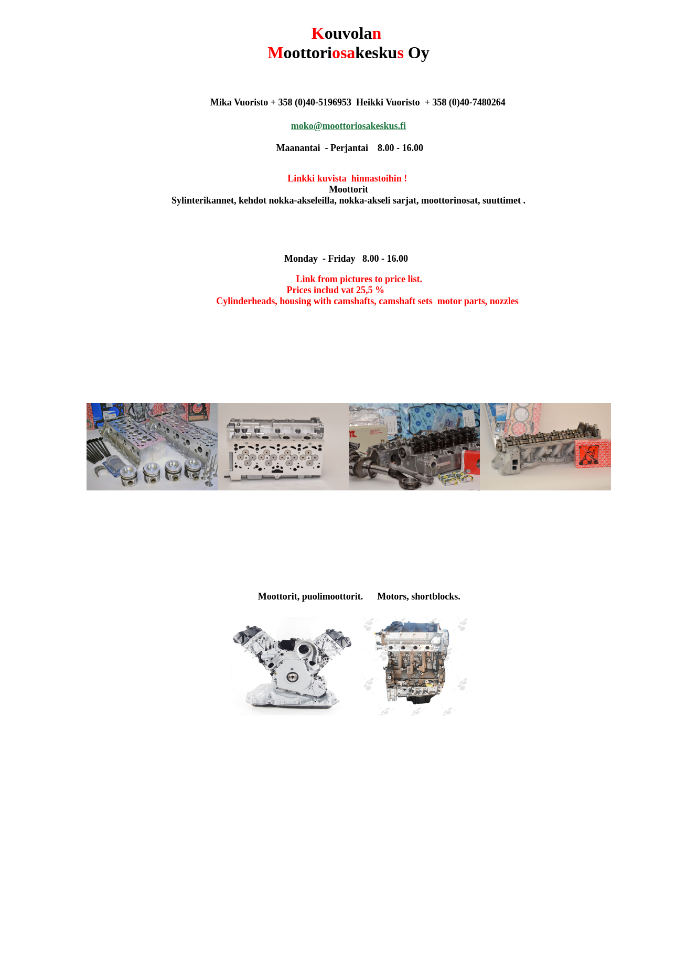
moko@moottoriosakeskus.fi (348, 126)
